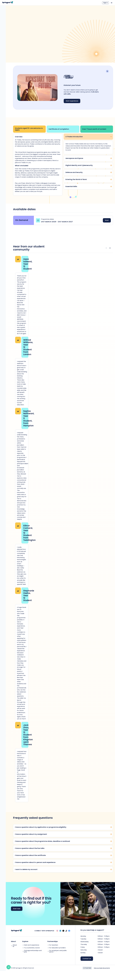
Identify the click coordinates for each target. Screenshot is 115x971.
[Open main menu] (111, 2)
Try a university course (32, 947)
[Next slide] (110, 248)
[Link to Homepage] (7, 2)
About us (15, 945)
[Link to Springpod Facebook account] (69, 931)
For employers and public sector (58, 951)
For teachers (53, 945)
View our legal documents (102, 968)
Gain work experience (31, 945)
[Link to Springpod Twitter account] (63, 931)
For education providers (57, 947)
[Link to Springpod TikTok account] (66, 931)
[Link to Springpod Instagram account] (57, 931)
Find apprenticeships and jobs (33, 951)
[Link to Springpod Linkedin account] (60, 931)
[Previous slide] (106, 248)
